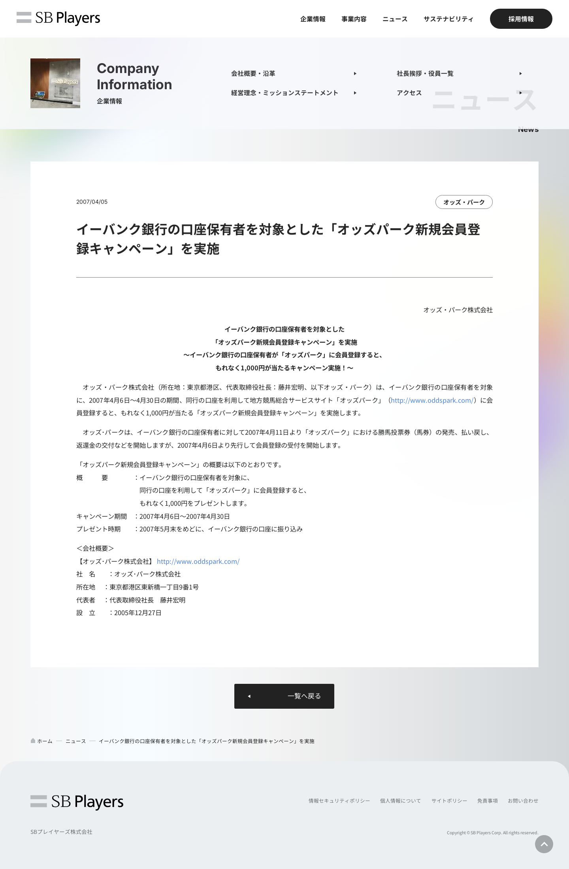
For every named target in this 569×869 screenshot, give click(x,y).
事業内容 (354, 18)
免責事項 (487, 800)
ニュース (395, 18)
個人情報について (400, 800)
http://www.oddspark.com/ (432, 400)
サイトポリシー (449, 800)
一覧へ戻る (304, 696)
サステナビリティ (449, 18)
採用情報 (521, 18)
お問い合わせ (523, 800)
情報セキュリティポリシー (339, 800)
